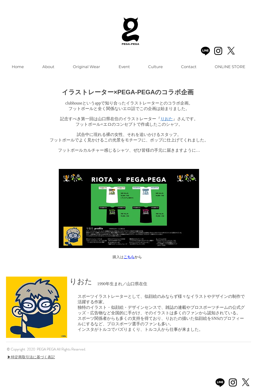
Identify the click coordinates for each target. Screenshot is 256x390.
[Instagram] (218, 50)
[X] (231, 50)
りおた (166, 119)
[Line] (205, 50)
